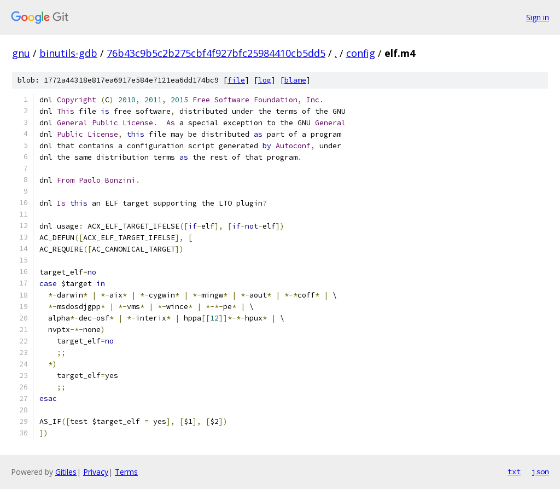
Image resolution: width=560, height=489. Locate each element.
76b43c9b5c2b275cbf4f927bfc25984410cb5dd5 (216, 53)
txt (514, 471)
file (236, 80)
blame (295, 80)
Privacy (95, 472)
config (360, 53)
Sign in (537, 17)
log (264, 80)
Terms (126, 472)
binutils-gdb (68, 53)
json (540, 471)
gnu (21, 53)
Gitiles (66, 472)
